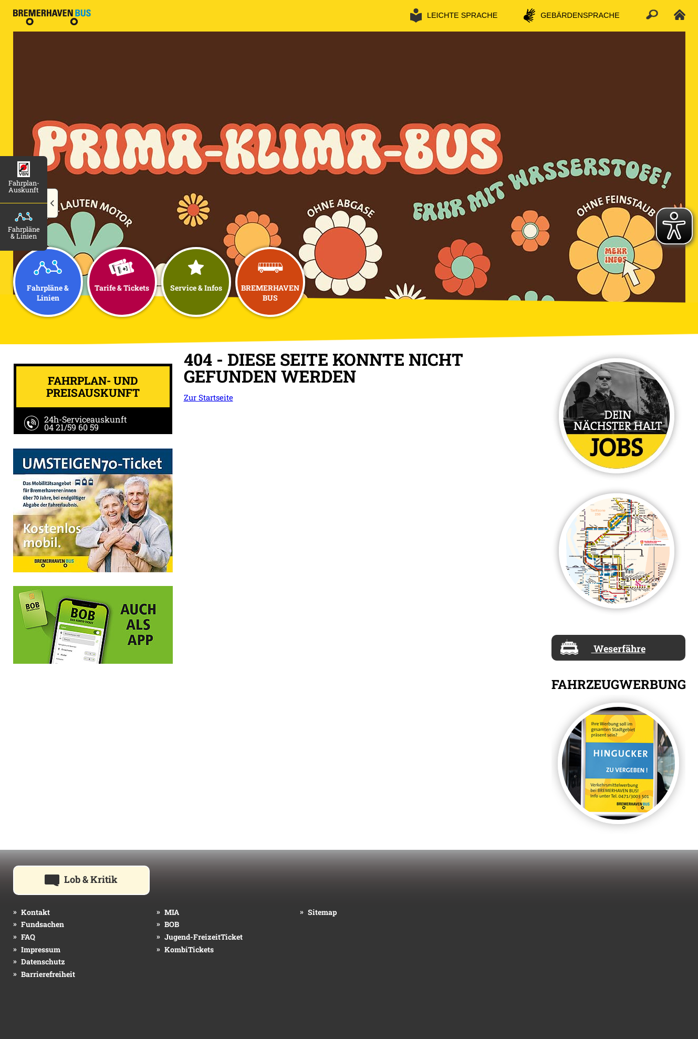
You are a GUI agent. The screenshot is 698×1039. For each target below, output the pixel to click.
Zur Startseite (208, 397)
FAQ (28, 937)
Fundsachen (42, 924)
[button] (52, 203)
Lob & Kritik (97, 878)
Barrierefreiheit (48, 974)
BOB (171, 924)
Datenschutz (43, 961)
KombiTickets (189, 949)
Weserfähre (602, 647)
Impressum (40, 949)
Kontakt (35, 912)
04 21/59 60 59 (71, 427)
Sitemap (322, 912)
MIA (171, 912)
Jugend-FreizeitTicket (203, 937)
